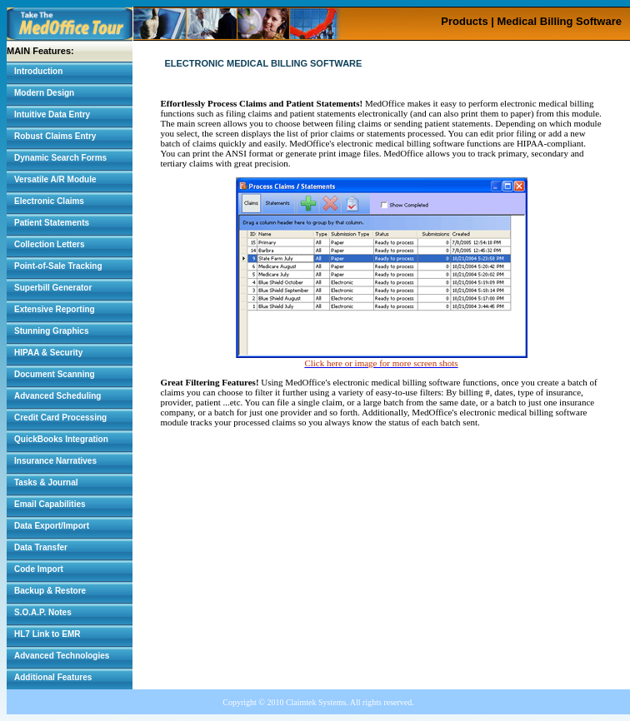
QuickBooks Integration (61, 439)
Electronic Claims (49, 201)
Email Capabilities (50, 504)
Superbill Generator (53, 287)
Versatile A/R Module (55, 179)
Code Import (38, 569)
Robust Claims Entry (55, 136)
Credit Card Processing (60, 417)
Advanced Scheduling (57, 395)
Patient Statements (51, 222)
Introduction (38, 71)
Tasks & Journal (46, 482)
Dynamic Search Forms (60, 157)
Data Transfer (41, 547)
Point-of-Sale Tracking (58, 266)
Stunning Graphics (51, 331)
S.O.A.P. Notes (43, 612)
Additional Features (53, 677)
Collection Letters (49, 244)
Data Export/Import (51, 525)
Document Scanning (54, 374)
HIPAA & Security (48, 352)
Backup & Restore (50, 590)
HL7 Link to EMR (47, 634)
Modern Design (44, 92)
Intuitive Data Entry (52, 114)
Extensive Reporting (54, 309)
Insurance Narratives (55, 460)
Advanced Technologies (61, 655)
